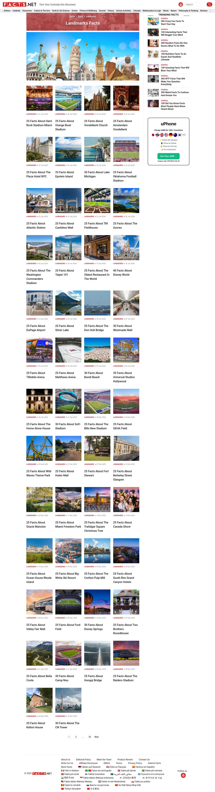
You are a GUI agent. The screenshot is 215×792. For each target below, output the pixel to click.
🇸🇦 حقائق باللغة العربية (120, 774)
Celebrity (16, 11)
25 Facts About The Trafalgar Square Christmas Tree (96, 526)
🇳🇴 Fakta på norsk (69, 774)
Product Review (124, 759)
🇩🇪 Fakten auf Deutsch (88, 767)
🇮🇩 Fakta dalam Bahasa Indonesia (95, 777)
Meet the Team (103, 759)
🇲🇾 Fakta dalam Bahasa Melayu (75, 781)
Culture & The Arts (42, 11)
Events (75, 11)
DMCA (106, 763)
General (102, 11)
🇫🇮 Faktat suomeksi (93, 774)
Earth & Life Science (61, 11)
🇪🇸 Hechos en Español (142, 767)
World (80, 16)
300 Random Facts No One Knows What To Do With (174, 44)
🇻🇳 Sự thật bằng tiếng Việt (127, 785)
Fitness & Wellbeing (88, 11)
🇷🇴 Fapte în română (69, 785)
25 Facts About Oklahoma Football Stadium (124, 176)
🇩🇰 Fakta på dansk (125, 770)
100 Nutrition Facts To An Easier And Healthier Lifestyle (173, 57)
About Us (64, 759)
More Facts (65, 767)
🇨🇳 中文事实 (92, 788)
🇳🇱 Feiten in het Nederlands (110, 781)
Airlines (7, 11)
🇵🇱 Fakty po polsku (139, 781)
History (111, 11)
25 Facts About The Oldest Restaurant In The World (96, 275)
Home (72, 16)
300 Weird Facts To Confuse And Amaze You (175, 94)
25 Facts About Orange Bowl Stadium (64, 125)
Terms (118, 763)
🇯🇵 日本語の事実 (126, 777)
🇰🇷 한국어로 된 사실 (151, 777)
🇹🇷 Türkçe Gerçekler (70, 788)
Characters (27, 11)
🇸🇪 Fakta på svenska (151, 770)
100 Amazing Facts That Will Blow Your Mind (175, 69)
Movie (166, 11)
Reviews (204, 11)
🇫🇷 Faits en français (115, 767)
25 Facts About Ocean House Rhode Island (38, 578)
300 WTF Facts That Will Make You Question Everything (173, 81)
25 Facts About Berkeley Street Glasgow (122, 475)
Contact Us (143, 759)
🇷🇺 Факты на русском (96, 785)
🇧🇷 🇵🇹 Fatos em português (97, 770)
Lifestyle (137, 11)
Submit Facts (153, 763)
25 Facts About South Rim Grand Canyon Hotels (123, 578)
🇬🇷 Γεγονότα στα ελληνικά (150, 774)
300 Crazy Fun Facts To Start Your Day (172, 22)
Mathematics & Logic (152, 11)
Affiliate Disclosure (87, 763)
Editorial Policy (82, 759)
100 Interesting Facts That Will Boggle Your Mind (174, 33)
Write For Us (66, 763)
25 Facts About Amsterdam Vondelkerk (122, 125)
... (210, 11)
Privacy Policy (134, 763)
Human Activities (123, 11)
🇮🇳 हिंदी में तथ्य (66, 777)
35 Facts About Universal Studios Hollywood (124, 377)
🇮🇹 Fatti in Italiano (69, 770)
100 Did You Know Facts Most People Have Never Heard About (173, 106)
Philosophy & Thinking (188, 11)
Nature (174, 11)
